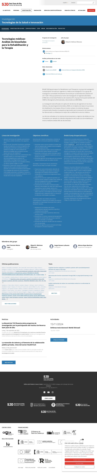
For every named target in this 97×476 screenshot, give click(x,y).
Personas (16, 10)
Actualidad (81, 10)
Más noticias (9, 362)
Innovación (37, 10)
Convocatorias (31, 28)
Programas (5, 28)
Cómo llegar (48, 53)
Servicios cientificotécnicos (53, 10)
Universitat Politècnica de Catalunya (52, 74)
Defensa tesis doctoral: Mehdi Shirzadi (65, 328)
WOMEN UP (71, 144)
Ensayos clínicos (70, 10)
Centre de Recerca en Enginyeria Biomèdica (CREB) (72, 70)
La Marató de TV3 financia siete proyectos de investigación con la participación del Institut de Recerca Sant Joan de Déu (23, 325)
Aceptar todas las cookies (79, 460)
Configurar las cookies (79, 467)
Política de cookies (42, 467)
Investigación (26, 10)
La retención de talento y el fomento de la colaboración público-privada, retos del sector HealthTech (23, 344)
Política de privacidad (30, 467)
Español (65, 2)
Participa (91, 10)
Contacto (73, 2)
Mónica (85, 245)
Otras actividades (58, 340)
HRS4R (43, 28)
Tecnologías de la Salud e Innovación (22, 22)
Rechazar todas (79, 463)
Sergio (61, 245)
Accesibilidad (52, 467)
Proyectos (61, 28)
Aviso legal (20, 467)
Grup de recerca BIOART (49, 70)
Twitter (46, 61)
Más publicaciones (10, 303)
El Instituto (6, 10)
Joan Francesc (13, 246)
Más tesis (54, 293)
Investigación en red (17, 28)
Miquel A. (74, 42)
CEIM (38, 28)
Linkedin (55, 61)
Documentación (51, 28)
